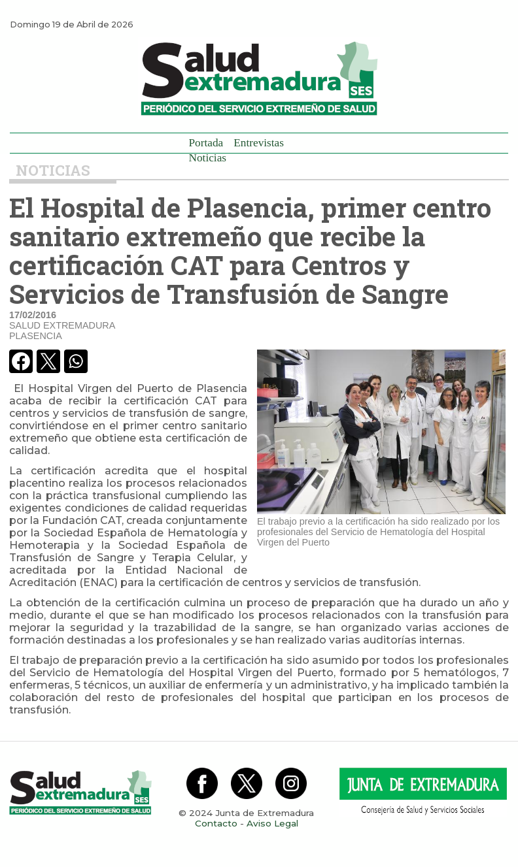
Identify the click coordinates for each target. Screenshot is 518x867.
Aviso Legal (272, 823)
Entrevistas (258, 143)
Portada (206, 143)
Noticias (208, 158)
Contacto (216, 823)
